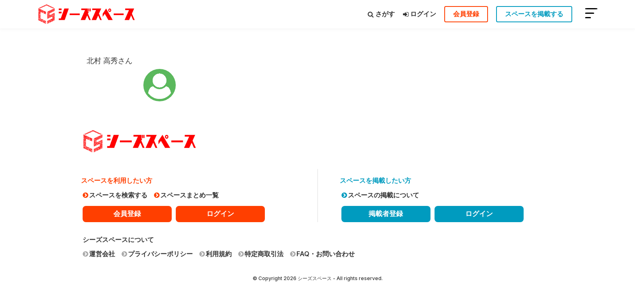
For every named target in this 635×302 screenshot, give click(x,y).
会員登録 (466, 14)
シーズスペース (315, 278)
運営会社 (99, 254)
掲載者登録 (386, 214)
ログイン (419, 14)
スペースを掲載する (534, 14)
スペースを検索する (115, 195)
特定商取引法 (260, 254)
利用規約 (215, 254)
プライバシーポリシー (157, 254)
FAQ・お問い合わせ (322, 254)
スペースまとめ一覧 (186, 195)
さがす (381, 14)
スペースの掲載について (380, 195)
